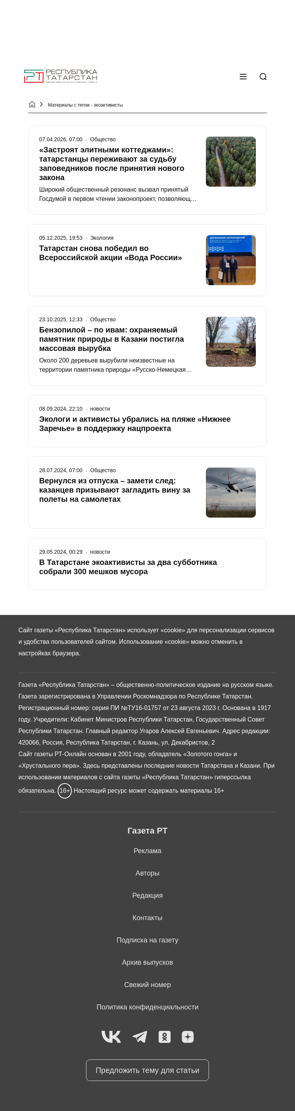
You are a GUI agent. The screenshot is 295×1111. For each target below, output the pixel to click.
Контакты (147, 918)
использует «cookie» (156, 630)
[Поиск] (263, 76)
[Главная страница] (60, 76)
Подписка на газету (148, 940)
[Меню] (243, 76)
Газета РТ (147, 830)
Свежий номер (147, 985)
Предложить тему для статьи (147, 1070)
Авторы (147, 873)
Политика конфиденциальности (147, 1007)
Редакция (147, 895)
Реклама (147, 851)
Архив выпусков (147, 962)
